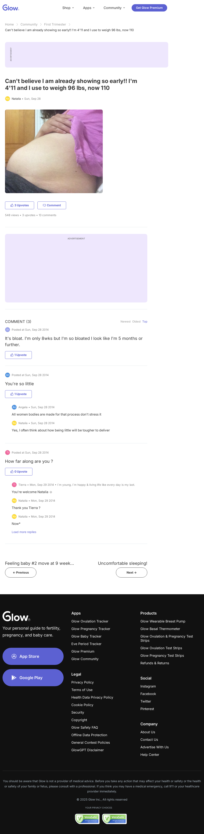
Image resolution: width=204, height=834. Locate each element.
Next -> (132, 572)
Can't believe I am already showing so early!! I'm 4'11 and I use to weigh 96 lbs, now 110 (69, 30)
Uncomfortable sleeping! (122, 563)
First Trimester (55, 24)
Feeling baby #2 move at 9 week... (39, 563)
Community (29, 24)
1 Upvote (18, 355)
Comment (52, 205)
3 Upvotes (19, 205)
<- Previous (21, 572)
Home (9, 24)
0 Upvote (18, 471)
